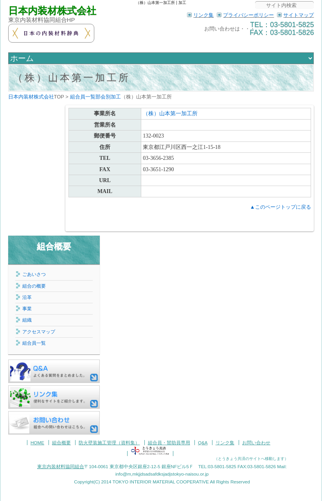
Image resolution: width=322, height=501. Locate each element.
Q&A (203, 442)
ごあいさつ (34, 274)
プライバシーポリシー (248, 15)
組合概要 (54, 246)
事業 (27, 308)
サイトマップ (298, 15)
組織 (27, 319)
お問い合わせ (256, 442)
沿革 (27, 297)
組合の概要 (34, 285)
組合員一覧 (34, 342)
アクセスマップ (38, 331)
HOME (37, 442)
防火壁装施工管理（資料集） (109, 442)
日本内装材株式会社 (52, 10)
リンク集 (203, 15)
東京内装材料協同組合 (60, 466)
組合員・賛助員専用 (169, 442)
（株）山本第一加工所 (71, 77)
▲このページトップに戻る (280, 207)
